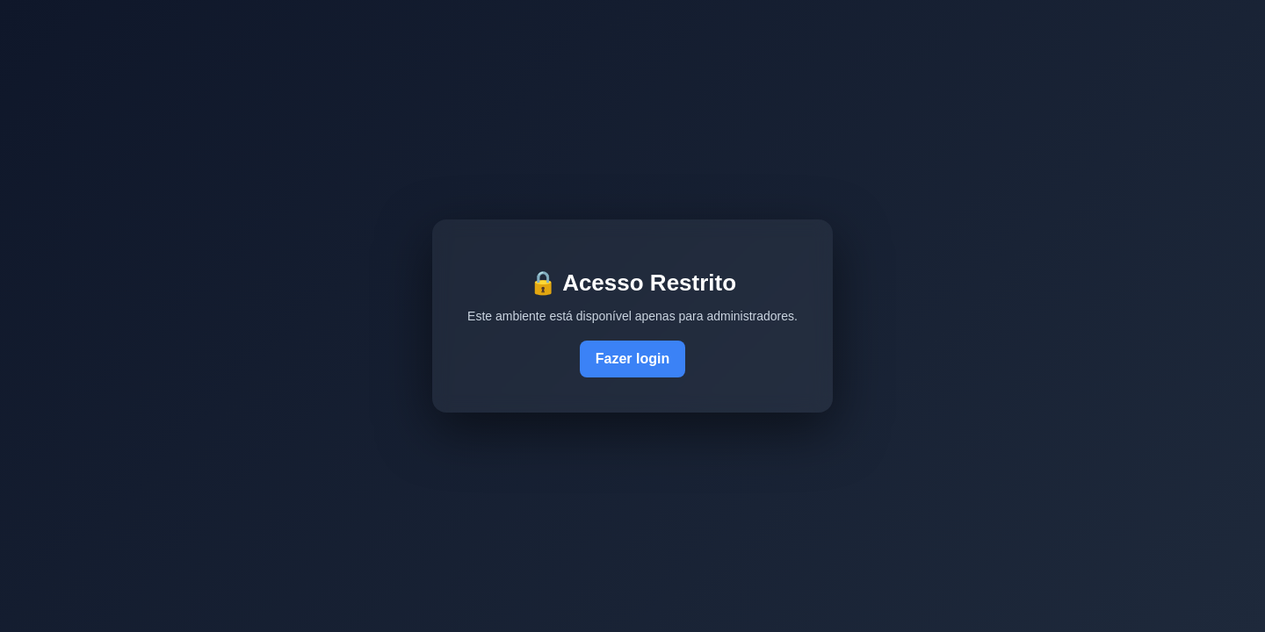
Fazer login (632, 358)
